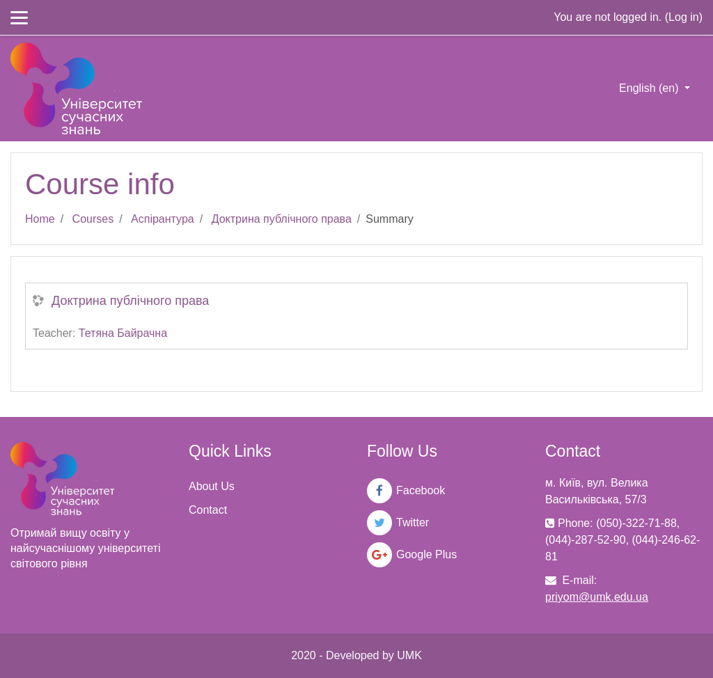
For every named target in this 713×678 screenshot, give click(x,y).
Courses (93, 219)
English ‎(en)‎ (650, 88)
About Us (212, 486)
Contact (208, 510)
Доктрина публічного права (282, 219)
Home (40, 219)
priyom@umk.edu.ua (596, 597)
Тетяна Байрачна (123, 333)
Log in (683, 17)
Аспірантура (162, 219)
